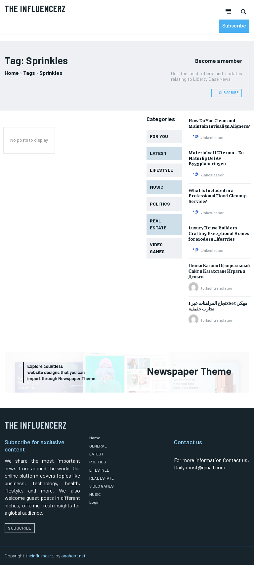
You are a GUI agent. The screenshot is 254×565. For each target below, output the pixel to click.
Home (12, 73)
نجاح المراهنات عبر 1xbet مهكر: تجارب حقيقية (218, 305)
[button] (243, 12)
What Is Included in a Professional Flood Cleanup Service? (218, 195)
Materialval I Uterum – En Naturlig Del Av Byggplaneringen (216, 157)
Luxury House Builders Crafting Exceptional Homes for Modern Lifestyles (219, 232)
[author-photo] (194, 136)
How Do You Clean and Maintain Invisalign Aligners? (219, 122)
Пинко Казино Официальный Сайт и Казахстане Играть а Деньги (219, 270)
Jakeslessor (212, 137)
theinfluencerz (39, 555)
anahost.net (73, 555)
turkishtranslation (217, 287)
